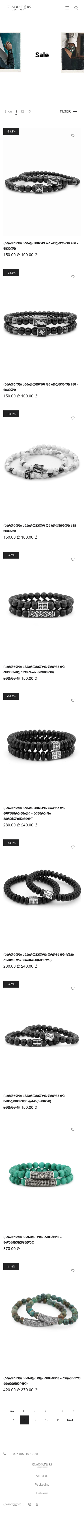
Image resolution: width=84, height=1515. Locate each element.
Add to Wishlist (72, 135)
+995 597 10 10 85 (24, 1454)
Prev (11, 1411)
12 (22, 111)
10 (46, 1420)
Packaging (42, 1484)
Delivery (42, 1493)
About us (42, 1476)
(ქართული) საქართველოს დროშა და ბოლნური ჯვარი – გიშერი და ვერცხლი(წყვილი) (34, 814)
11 (58, 1420)
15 (29, 111)
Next (70, 1420)
